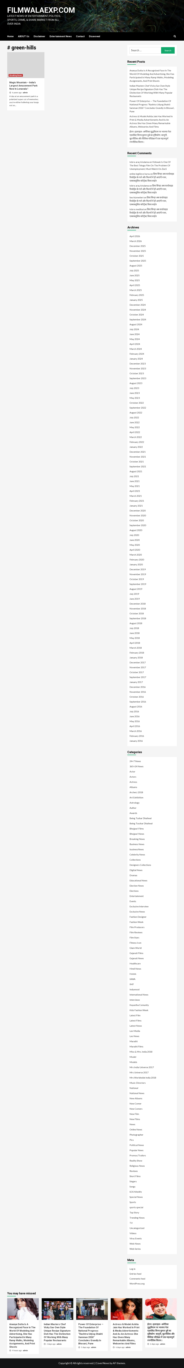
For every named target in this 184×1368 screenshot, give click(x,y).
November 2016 (138, 691)
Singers (133, 1181)
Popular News (136, 1150)
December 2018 (138, 603)
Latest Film (135, 1015)
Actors (133, 776)
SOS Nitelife (136, 1191)
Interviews (135, 999)
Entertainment (137, 896)
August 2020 (136, 530)
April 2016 (135, 726)
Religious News (137, 1165)
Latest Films (135, 1020)
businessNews (137, 849)
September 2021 (138, 466)
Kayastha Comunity (139, 1005)
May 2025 (135, 280)
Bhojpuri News (137, 833)
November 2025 (138, 250)
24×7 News (135, 761)
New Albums (136, 1098)
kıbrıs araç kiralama (139, 162)
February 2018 (137, 652)
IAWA (132, 979)
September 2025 (138, 260)
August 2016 (136, 706)
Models (133, 1062)
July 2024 (134, 329)
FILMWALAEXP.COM (41, 10)
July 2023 (134, 388)
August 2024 (136, 324)
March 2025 (136, 290)
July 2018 (134, 628)
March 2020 (136, 554)
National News (137, 1093)
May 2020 (135, 544)
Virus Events (136, 1238)
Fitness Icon (135, 942)
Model (133, 1056)
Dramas (133, 875)
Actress (133, 781)
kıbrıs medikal (137, 209)
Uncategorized (137, 1228)
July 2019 (134, 593)
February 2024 (137, 353)
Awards (133, 813)
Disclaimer (39, 36)
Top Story (134, 1212)
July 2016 (134, 711)
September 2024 (138, 319)
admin (25, 93)
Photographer (136, 1134)
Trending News (137, 1217)
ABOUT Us (23, 36)
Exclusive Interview (139, 906)
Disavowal (94, 36)
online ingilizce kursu (140, 173)
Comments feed (137, 1278)
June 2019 (135, 598)
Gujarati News (137, 958)
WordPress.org (137, 1283)
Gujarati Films (136, 953)
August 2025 (136, 265)
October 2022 (137, 402)
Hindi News (135, 968)
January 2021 (136, 505)
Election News (137, 885)
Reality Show (136, 1160)
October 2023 (137, 373)
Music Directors (138, 1082)
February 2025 (137, 295)
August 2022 (136, 412)
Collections (135, 859)
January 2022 (136, 446)
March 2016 (136, 731)
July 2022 (134, 417)
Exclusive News (137, 911)
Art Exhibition (136, 797)
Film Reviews (136, 932)
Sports (133, 1202)
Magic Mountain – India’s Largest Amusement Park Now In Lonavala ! (23, 85)
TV (131, 1222)
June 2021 (135, 481)
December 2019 (138, 569)
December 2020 (138, 510)
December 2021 (138, 451)
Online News (136, 1129)
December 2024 (138, 304)
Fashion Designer (138, 916)
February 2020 (137, 559)
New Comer (135, 1103)
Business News (137, 844)
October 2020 (137, 520)
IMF (132, 984)
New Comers (136, 1108)
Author (133, 807)
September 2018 (138, 618)
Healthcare (135, 963)
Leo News (134, 1036)
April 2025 (135, 285)
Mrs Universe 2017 (139, 1072)
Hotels (133, 973)
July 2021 (134, 476)
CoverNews (102, 1363)
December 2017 (138, 662)
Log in (132, 1268)
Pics (132, 1139)
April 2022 (135, 432)
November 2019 (138, 574)
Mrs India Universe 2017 (142, 1067)
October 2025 (137, 255)
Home (10, 36)
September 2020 (138, 525)
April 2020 (135, 549)
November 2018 (138, 608)
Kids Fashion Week (139, 1010)
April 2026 (135, 236)
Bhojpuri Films (137, 828)
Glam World (136, 947)
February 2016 (137, 736)
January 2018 (136, 657)
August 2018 (136, 623)
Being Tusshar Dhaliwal (141, 823)
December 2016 (138, 687)
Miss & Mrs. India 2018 (141, 1051)
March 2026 (136, 241)
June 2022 (135, 422)
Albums (133, 787)
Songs (132, 1186)
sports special (136, 1207)
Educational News (138, 880)
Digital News (136, 870)
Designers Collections (140, 864)
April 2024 (135, 344)
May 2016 (135, 721)
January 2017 (136, 682)
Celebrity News (137, 854)
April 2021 (135, 491)
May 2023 (135, 397)
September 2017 (138, 677)
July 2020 (134, 535)
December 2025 (138, 246)
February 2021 (137, 500)
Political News (137, 1145)
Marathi (134, 1041)
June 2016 (135, 716)
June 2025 (135, 275)
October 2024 (137, 314)
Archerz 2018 (136, 792)
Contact (80, 36)
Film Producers (137, 927)
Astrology (134, 802)
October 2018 (137, 613)
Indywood (134, 989)
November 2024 (138, 309)
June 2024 (135, 334)
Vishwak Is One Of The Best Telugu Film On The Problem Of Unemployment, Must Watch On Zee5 (150, 165)
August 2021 (136, 471)
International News (139, 994)
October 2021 (137, 461)
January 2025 (136, 299)
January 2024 (136, 358)
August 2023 (136, 383)
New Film (134, 1113)
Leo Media (135, 1030)
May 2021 (135, 486)
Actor (132, 771)
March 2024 (136, 348)
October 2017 (137, 672)
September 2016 (138, 701)
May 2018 (135, 638)
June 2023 (135, 393)
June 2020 (135, 540)
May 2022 (135, 427)
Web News (135, 1243)
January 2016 (136, 740)
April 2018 (135, 642)
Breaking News (15, 75)
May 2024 (135, 339)
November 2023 (138, 368)
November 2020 (138, 515)
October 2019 (137, 579)
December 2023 (138, 363)
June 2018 (135, 633)
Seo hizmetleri (136, 197)
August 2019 (136, 589)
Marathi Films (136, 1046)
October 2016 (137, 696)
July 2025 (134, 270)
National (134, 1088)
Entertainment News (61, 36)
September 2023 (138, 378)
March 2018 (136, 647)
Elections (134, 890)
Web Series (135, 1248)
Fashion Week (136, 922)
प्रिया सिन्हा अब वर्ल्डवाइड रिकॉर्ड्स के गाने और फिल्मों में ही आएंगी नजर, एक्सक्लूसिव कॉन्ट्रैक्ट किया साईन (152, 177)
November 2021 (138, 456)
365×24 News (136, 766)
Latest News (136, 1025)
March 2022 (136, 437)
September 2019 (138, 584)
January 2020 (136, 564)
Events (133, 901)
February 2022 (137, 442)
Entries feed (135, 1273)
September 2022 (138, 407)
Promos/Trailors (138, 1155)
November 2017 (138, 667)
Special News (136, 1197)
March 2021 (136, 495)
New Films (135, 1119)
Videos (133, 1233)
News (132, 1124)
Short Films (135, 1176)
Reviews (134, 1171)
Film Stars (134, 937)
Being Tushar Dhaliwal (141, 818)
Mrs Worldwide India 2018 (143, 1077)
